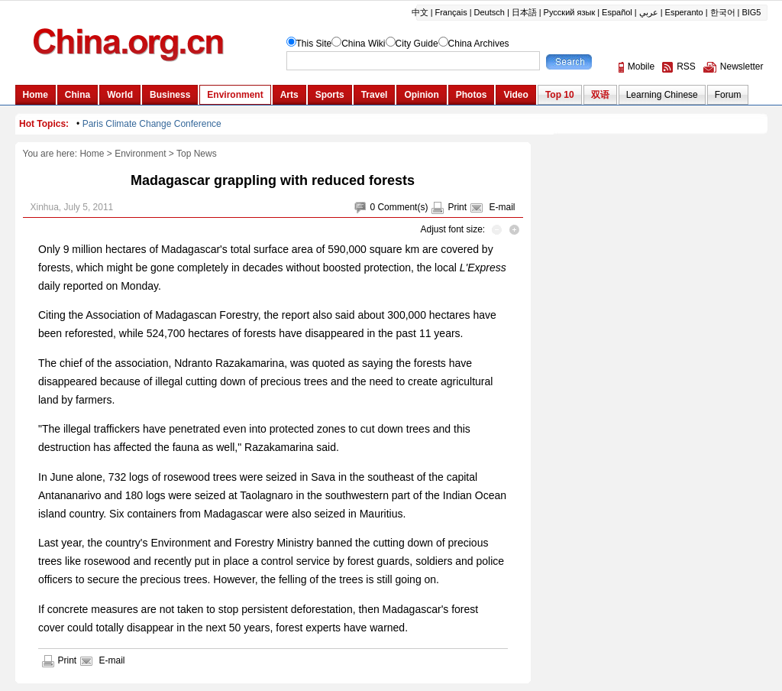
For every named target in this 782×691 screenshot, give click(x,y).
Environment (140, 153)
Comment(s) (402, 207)
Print (457, 207)
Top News (196, 153)
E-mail (502, 207)
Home (91, 153)
